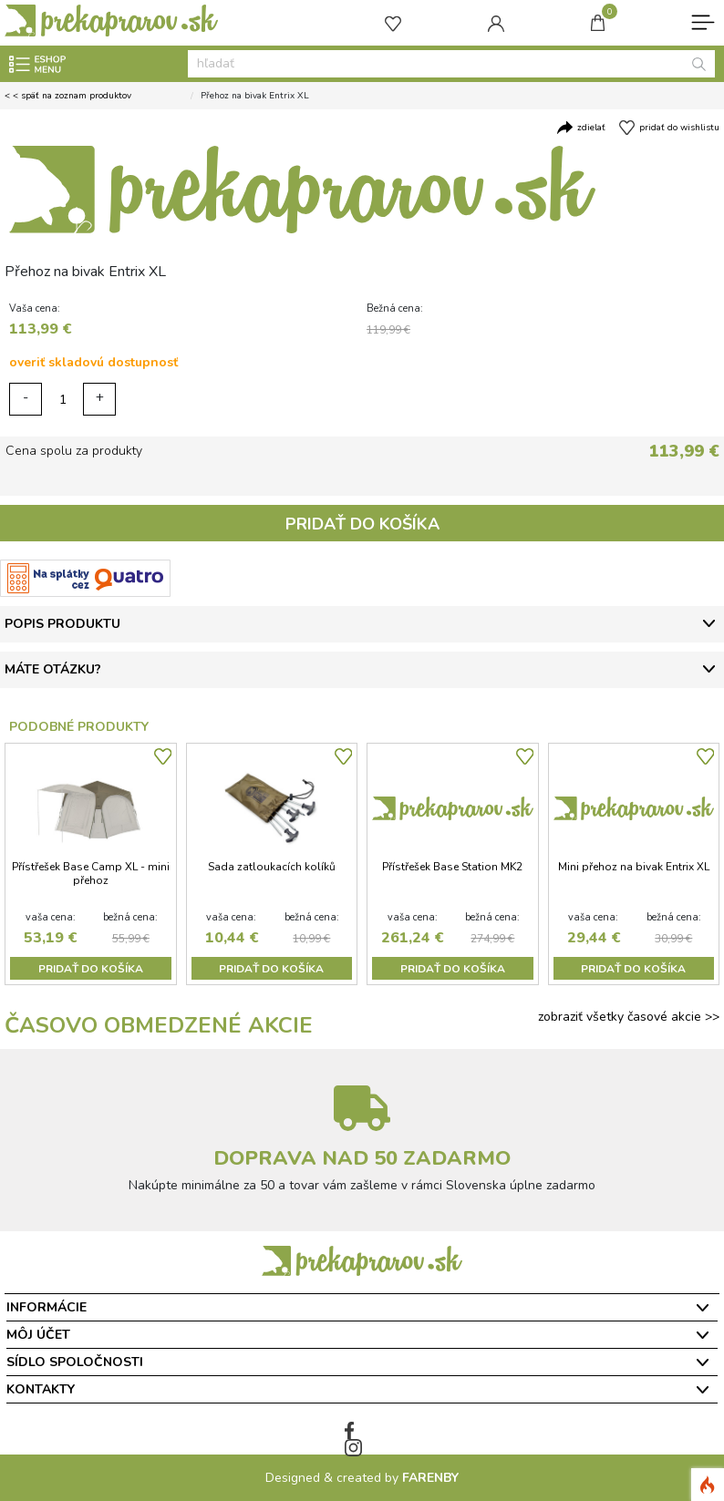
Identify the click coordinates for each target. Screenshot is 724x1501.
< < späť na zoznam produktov (68, 95)
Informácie (46, 1307)
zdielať (591, 127)
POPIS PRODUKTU (62, 623)
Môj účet (38, 1334)
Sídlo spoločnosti (74, 1362)
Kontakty (40, 1389)
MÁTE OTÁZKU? (53, 669)
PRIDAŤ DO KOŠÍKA (362, 524)
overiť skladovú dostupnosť (93, 362)
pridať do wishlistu (679, 127)
